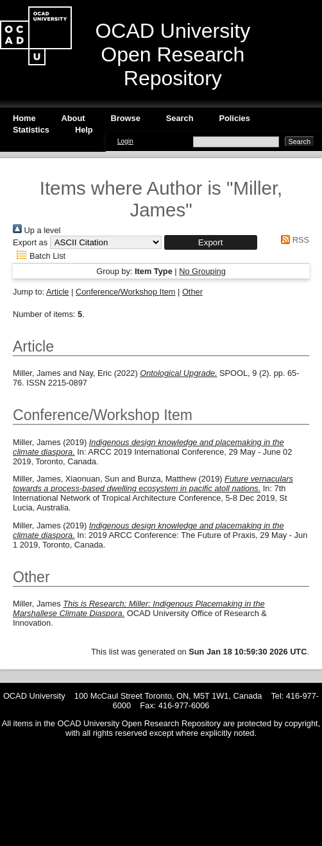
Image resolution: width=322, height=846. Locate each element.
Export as (30, 242)
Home (24, 118)
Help (84, 129)
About (73, 118)
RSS (293, 240)
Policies (234, 118)
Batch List (39, 256)
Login (125, 141)
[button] (210, 242)
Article (57, 292)
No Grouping (202, 271)
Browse (125, 118)
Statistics (31, 129)
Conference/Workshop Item (126, 292)
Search (180, 118)
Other (192, 292)
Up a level (36, 230)
